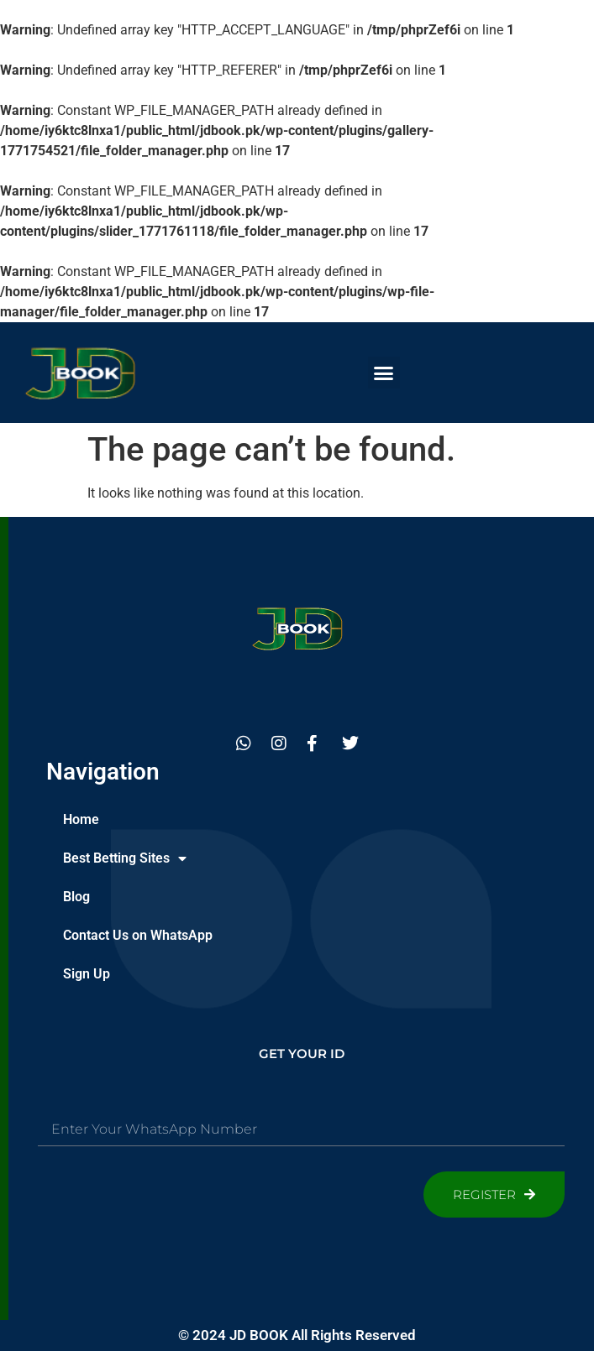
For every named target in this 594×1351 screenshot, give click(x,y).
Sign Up (86, 974)
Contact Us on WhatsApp (138, 935)
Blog (76, 897)
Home (81, 819)
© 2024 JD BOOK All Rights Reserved (297, 1335)
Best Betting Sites (125, 858)
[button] (384, 373)
